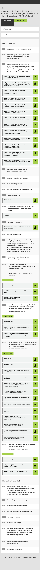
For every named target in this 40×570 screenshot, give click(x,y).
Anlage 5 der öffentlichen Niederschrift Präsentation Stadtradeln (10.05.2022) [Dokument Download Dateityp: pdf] (14, 105)
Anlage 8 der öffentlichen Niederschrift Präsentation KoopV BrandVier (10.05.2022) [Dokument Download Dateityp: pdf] (15, 125)
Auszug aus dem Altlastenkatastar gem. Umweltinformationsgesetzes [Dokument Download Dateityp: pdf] (14, 437)
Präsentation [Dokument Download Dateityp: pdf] (7, 199)
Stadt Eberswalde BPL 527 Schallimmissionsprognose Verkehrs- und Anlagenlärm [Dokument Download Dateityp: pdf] (15, 418)
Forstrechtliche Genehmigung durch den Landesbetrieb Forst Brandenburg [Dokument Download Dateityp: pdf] (15, 392)
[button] (35, 77)
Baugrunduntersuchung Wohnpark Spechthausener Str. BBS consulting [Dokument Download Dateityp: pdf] (13, 425)
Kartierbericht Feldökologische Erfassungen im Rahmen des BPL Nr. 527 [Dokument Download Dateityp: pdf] (16, 398)
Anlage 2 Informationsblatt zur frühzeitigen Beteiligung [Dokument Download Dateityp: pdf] (15, 377)
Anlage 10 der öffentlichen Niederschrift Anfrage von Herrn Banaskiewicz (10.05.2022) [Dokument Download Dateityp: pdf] (17, 139)
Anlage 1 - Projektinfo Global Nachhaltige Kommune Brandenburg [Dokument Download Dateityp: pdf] (15, 465)
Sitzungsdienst (31, 557)
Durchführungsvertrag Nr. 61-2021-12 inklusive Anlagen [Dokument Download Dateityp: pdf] (16, 291)
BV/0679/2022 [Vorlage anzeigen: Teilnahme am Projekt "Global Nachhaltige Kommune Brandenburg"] (8, 454)
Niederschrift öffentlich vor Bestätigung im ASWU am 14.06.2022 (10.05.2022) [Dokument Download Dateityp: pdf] (17, 77)
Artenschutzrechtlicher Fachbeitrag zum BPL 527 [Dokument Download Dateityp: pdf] (17, 404)
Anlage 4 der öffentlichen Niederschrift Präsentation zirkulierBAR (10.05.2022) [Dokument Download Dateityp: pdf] (14, 99)
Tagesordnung (20, 20)
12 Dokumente (7, 35)
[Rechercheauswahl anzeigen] (2, 8)
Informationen (7, 20)
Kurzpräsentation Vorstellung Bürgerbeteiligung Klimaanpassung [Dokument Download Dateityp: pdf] (17, 227)
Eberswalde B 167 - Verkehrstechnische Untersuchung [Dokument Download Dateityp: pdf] (14, 410)
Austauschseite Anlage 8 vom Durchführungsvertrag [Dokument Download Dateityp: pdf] (12, 298)
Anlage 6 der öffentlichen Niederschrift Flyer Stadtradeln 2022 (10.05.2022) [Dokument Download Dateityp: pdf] (16, 112)
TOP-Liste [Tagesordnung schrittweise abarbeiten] (7, 24)
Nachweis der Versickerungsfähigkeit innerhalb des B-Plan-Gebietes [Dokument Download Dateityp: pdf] (16, 431)
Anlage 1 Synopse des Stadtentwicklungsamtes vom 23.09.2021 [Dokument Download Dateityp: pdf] (16, 371)
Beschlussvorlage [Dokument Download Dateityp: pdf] (8, 285)
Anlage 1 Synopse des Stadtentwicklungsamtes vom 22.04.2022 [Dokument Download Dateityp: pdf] (16, 327)
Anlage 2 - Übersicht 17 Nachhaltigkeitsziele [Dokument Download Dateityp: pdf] (15, 471)
